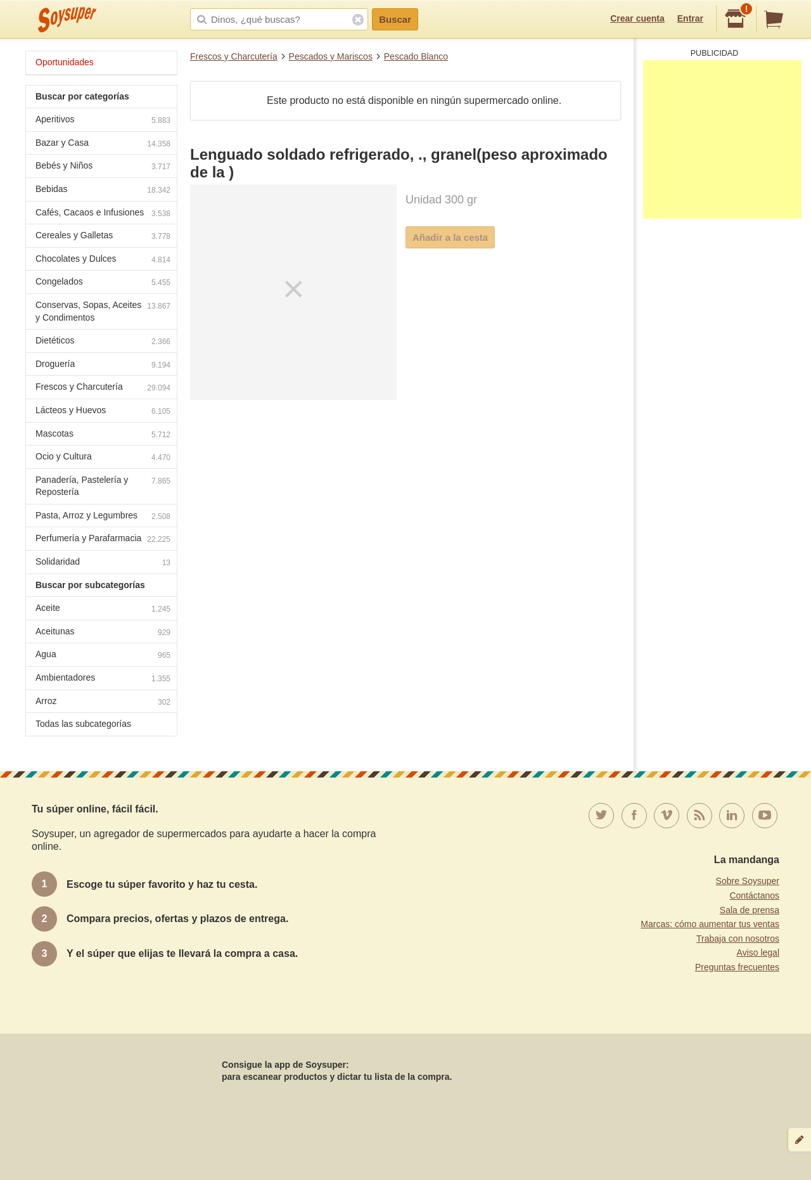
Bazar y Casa (102, 144)
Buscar (395, 19)
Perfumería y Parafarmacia (102, 539)
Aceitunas (102, 632)
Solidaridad (102, 563)
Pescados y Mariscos (331, 56)
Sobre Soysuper (747, 881)
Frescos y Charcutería (234, 56)
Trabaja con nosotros (737, 938)
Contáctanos (754, 895)
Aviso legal (758, 952)
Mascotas (102, 435)
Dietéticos (102, 342)
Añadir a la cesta (450, 237)
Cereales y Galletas (102, 236)
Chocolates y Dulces (102, 260)
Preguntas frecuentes (737, 967)
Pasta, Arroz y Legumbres (102, 516)
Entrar (690, 18)
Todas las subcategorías (83, 724)
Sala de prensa (749, 910)
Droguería (102, 365)
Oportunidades (64, 62)
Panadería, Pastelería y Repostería (102, 486)
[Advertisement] (722, 139)
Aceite (102, 609)
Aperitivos (102, 120)
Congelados (102, 283)
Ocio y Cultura (102, 458)
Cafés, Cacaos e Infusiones (102, 214)
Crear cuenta (637, 18)
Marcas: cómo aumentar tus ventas (710, 924)
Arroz (102, 702)
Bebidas (102, 190)
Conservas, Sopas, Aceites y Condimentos (102, 311)
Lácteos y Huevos (102, 411)
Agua (102, 655)
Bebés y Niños (102, 167)
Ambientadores (102, 679)
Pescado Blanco (416, 56)
